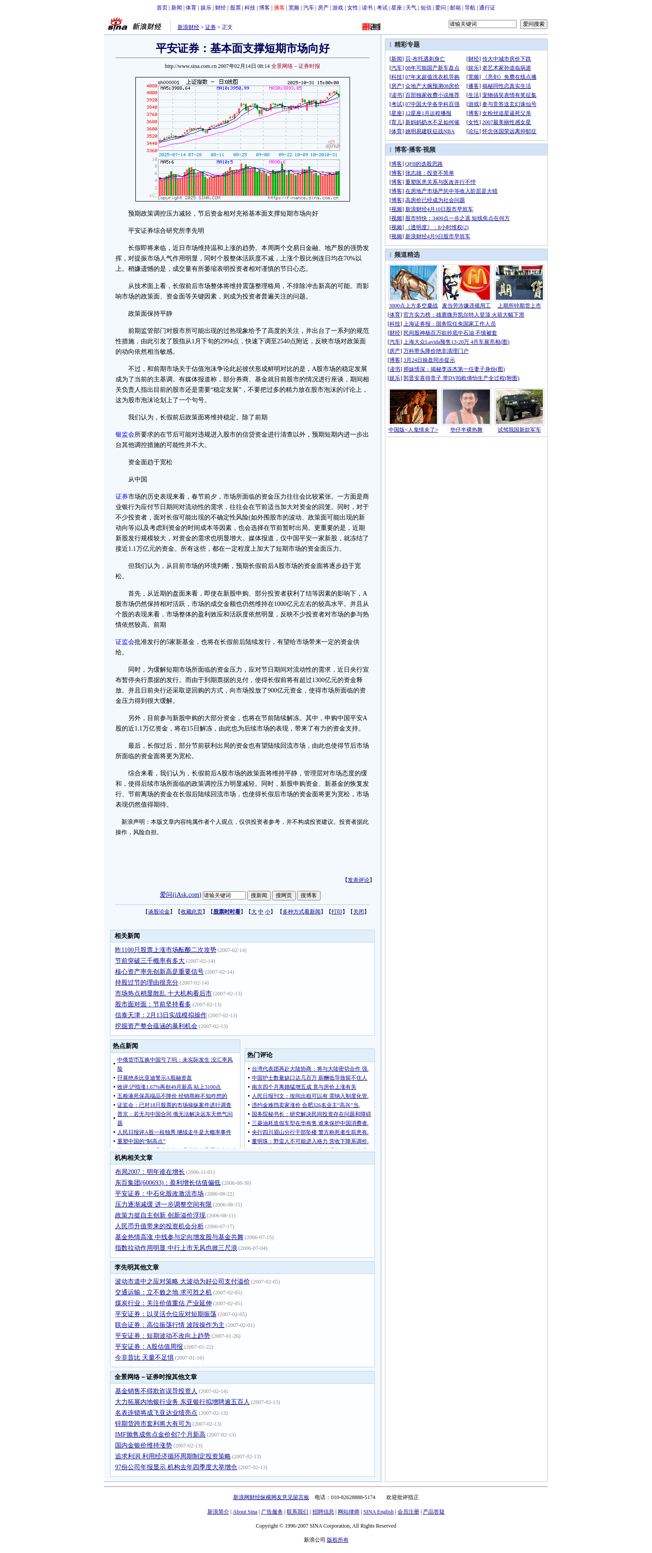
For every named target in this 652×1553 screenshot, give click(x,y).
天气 (411, 8)
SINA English (378, 1512)
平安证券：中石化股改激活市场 (159, 1193)
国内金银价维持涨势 (143, 1445)
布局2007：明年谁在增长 (150, 1171)
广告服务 (272, 1512)
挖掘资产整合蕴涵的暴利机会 (156, 1026)
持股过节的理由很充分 (146, 982)
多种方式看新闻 (302, 912)
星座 (396, 8)
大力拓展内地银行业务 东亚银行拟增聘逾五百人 (182, 1402)
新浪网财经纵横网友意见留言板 (271, 1497)
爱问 (440, 8)
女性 (352, 8)
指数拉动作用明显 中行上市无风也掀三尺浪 (176, 1248)
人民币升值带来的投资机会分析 (159, 1226)
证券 (210, 27)
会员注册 (408, 1512)
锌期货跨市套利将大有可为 (153, 1423)
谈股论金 (159, 912)
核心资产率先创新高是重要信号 (159, 971)
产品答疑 (434, 1512)
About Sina (245, 1512)
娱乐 (206, 8)
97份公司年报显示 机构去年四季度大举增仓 (176, 1467)
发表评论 (358, 880)
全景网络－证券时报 (295, 66)
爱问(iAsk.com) (180, 894)
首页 (162, 8)
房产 (323, 8)
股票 (235, 8)
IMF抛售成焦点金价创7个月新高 (160, 1434)
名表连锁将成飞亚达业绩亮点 (156, 1412)
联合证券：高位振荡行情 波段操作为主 (170, 1325)
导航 (470, 8)
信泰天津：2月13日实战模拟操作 (161, 1015)
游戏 (337, 8)
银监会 (124, 434)
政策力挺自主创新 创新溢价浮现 (160, 1215)
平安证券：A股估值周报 (149, 1346)
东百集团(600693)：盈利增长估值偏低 (168, 1182)
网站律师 (349, 1512)
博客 (264, 8)
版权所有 (338, 1540)
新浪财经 (188, 27)
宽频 (293, 8)
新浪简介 (218, 1512)
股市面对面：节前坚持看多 (153, 1004)
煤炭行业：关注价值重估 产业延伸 (163, 1303)
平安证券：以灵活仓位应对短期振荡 (165, 1314)
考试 (382, 8)
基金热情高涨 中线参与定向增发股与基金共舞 (179, 1237)
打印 (336, 912)
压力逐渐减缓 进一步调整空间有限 (163, 1204)
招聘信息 (323, 1512)
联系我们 (297, 1512)
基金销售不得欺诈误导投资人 (156, 1391)
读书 (367, 8)
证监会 (124, 642)
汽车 (308, 8)
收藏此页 (191, 912)
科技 (249, 8)
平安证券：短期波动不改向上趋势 (162, 1335)
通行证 (487, 8)
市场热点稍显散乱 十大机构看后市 (163, 993)
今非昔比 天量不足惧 (144, 1357)
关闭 (358, 912)
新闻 (176, 8)
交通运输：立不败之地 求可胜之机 (163, 1292)
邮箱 (455, 8)
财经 (220, 8)
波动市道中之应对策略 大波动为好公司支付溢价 (182, 1281)
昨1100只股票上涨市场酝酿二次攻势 (165, 950)
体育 (191, 8)
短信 (426, 8)
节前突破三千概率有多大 (150, 960)
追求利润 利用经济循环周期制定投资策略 (173, 1456)
